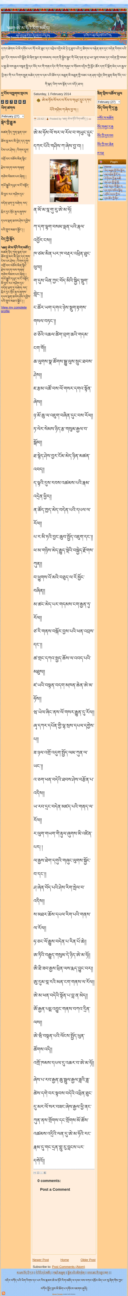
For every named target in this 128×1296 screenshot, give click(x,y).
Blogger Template (57, 1294)
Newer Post (40, 1260)
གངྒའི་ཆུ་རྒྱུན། (59, 1272)
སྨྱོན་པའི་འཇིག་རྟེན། (76, 1272)
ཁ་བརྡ (100, 153)
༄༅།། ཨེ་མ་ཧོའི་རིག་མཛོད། (28, 28)
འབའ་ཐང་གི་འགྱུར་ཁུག (97, 1272)
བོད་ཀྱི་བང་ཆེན (105, 144)
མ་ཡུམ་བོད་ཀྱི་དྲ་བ (25, 1272)
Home (64, 1260)
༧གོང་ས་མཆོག (105, 118)
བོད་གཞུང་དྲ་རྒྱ (105, 126)
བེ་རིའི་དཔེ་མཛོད (43, 1272)
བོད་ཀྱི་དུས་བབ (105, 135)
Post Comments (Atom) (68, 1266)
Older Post (88, 1260)
